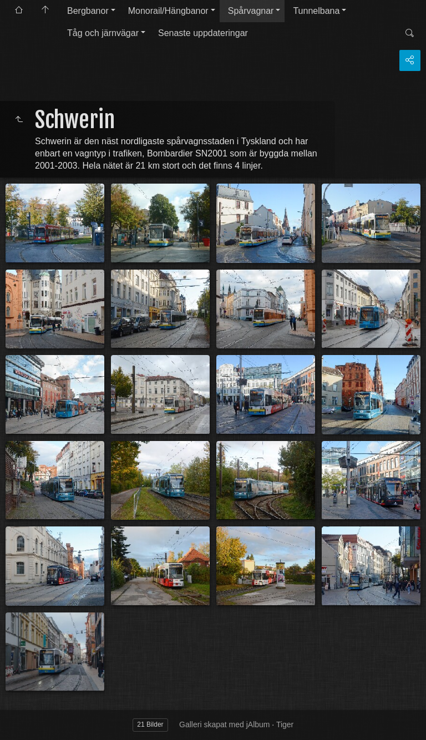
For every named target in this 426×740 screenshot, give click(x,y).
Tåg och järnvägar (103, 33)
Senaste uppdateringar (203, 33)
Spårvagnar (251, 11)
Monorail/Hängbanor (168, 11)
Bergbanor (88, 11)
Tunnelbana (316, 11)
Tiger (284, 724)
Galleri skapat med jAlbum (224, 724)
